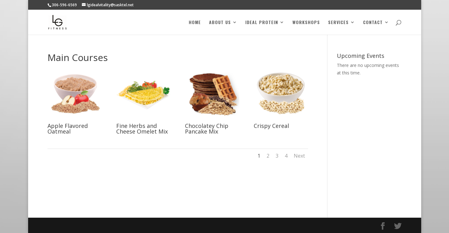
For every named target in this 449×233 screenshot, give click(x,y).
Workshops (306, 22)
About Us (220, 22)
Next (299, 155)
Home (195, 22)
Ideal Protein (261, 22)
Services (338, 22)
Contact (373, 22)
